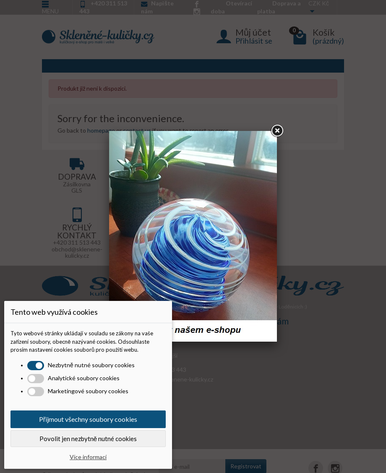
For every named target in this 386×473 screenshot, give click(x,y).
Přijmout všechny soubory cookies (88, 419)
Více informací (88, 456)
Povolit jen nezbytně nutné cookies (88, 438)
